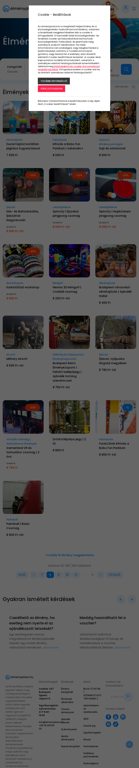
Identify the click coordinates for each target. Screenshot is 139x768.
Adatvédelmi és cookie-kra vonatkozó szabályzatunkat (69, 68)
